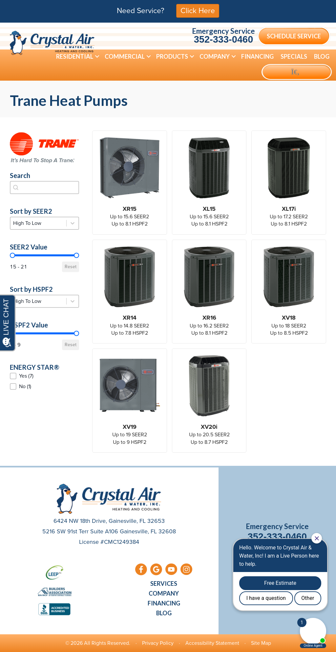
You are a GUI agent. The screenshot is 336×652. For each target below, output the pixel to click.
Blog (321, 56)
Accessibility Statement (212, 643)
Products (172, 56)
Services (163, 583)
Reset (70, 266)
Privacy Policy (158, 643)
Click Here (197, 10)
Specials (294, 56)
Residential (74, 56)
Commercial (125, 56)
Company (215, 56)
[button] (97, 56)
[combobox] (44, 187)
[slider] (12, 255)
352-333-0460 (223, 39)
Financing (257, 56)
